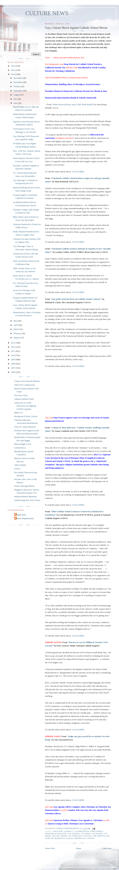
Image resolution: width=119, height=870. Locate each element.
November (18, 82)
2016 (13, 66)
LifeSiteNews (20, 448)
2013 (13, 343)
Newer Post (50, 848)
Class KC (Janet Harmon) (25, 427)
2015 (13, 70)
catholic (68, 831)
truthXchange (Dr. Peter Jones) (27, 500)
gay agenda (74, 834)
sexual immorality (76, 838)
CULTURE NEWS (46, 13)
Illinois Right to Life (22, 444)
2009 (13, 359)
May (16, 321)
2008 (13, 363)
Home (78, 848)
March (16, 329)
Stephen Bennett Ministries (25, 496)
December (18, 78)
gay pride (86, 834)
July (16, 99)
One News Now (20, 395)
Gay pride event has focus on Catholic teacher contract (76, 299)
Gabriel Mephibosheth (24, 518)
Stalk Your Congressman (24, 385)
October (17, 86)
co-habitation (81, 831)
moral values (52, 836)
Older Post (106, 848)
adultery (58, 831)
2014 (13, 74)
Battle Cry (18, 412)
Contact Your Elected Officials (27, 381)
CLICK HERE (78, 171)
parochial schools (82, 836)
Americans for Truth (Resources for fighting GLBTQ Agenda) (25, 406)
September (18, 90)
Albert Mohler (20, 465)
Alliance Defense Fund (23, 399)
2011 (13, 351)
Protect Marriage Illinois (24, 486)
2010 (13, 355)
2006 (13, 372)
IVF (105, 834)
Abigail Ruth (20, 514)
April (16, 325)
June (16, 103)
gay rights (97, 834)
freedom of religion (55, 834)
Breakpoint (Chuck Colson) (25, 416)
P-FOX (17, 469)
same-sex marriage (55, 838)
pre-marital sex (101, 836)
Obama (63, 836)
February (18, 333)
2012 (13, 347)
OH (70, 836)
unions (90, 838)
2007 (13, 368)
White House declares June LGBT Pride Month (72, 104)
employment (96, 831)
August (17, 95)
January (17, 337)
